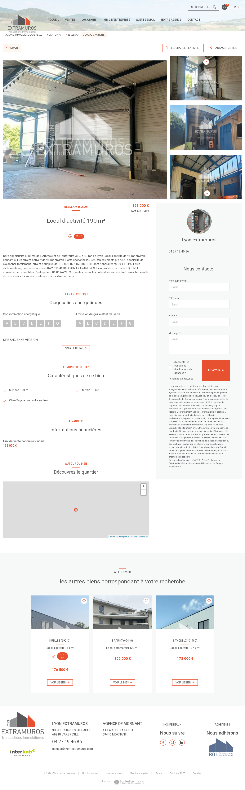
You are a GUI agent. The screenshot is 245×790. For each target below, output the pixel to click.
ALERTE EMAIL (145, 19)
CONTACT (193, 19)
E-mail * (173, 315)
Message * (174, 333)
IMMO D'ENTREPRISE (116, 19)
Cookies (197, 775)
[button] (207, 193)
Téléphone (174, 298)
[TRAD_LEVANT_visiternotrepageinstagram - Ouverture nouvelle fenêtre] (172, 744)
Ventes (70, 19)
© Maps (123, 538)
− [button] (143, 494)
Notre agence (171, 19)
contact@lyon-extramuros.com (72, 750)
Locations (89, 19)
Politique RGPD (177, 775)
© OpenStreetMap (139, 538)
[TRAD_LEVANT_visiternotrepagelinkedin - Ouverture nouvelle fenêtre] (182, 744)
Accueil (53, 19)
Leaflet (112, 538)
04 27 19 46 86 (179, 251)
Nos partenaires (114, 775)
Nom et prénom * (178, 280)
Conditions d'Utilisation (200, 463)
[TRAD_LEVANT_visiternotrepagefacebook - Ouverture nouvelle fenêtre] (163, 744)
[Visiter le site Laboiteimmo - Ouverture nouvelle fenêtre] (129, 783)
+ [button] (143, 488)
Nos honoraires (90, 775)
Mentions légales (139, 775)
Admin (159, 775)
